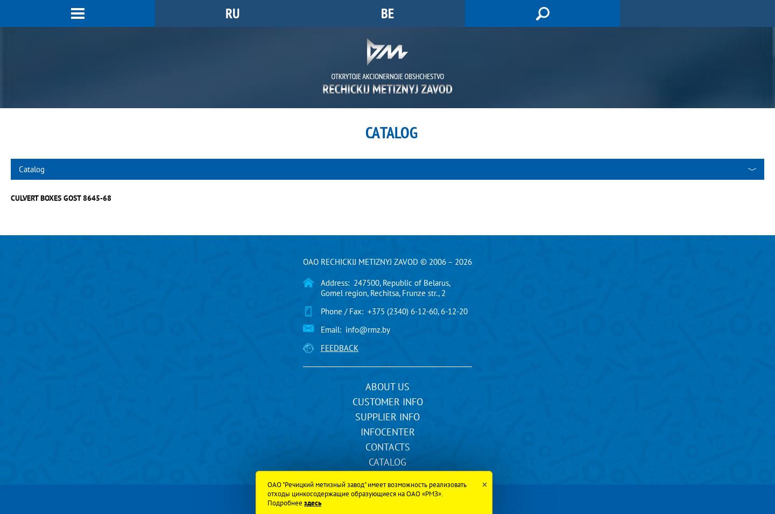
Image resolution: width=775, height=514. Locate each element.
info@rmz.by (368, 330)
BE (387, 13)
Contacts (387, 447)
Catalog (387, 462)
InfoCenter (388, 432)
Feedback (339, 348)
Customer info (388, 402)
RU (232, 13)
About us (387, 387)
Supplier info (387, 417)
